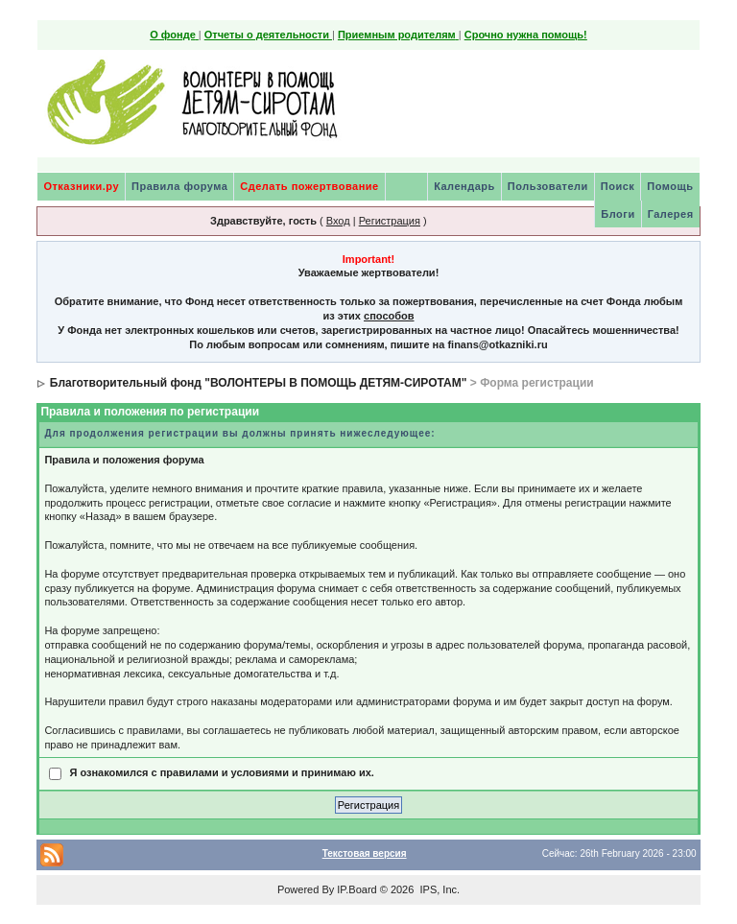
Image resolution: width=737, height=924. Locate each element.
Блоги (617, 214)
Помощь (670, 186)
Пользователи (548, 186)
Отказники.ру (81, 186)
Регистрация (389, 220)
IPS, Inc (438, 889)
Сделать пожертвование (309, 186)
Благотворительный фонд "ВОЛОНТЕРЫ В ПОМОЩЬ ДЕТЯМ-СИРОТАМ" (258, 383)
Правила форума (179, 186)
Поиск (618, 186)
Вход (338, 220)
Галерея (671, 214)
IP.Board (356, 889)
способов (389, 315)
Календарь (464, 186)
